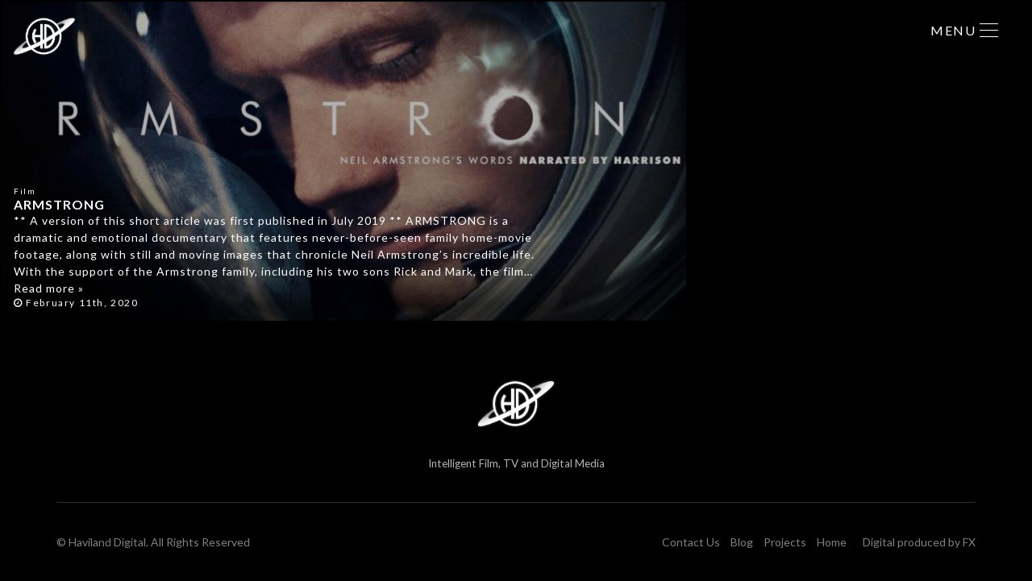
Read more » (49, 288)
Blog (741, 542)
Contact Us (691, 542)
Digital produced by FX (919, 542)
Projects (785, 542)
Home (832, 542)
